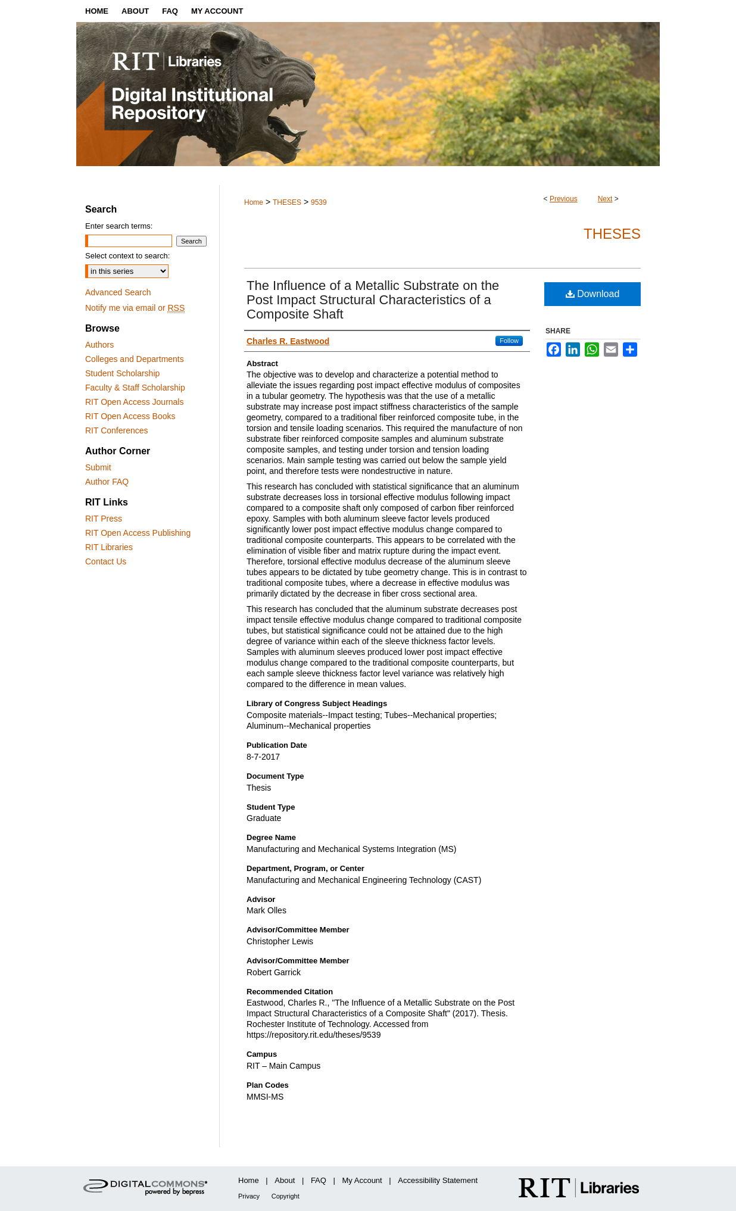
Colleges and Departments (134, 359)
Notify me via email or (135, 308)
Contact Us (105, 561)
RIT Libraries (109, 547)
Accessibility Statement (438, 1180)
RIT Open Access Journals (134, 402)
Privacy (249, 1196)
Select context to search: (127, 255)
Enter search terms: (118, 225)
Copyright (286, 1196)
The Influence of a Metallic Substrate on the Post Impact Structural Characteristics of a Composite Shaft (373, 300)
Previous (564, 199)
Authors (99, 344)
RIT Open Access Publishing (138, 533)
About (285, 1180)
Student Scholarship (122, 373)
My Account (362, 1180)
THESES (287, 202)
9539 (319, 202)
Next (605, 199)
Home (253, 202)
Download (593, 294)
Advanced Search (118, 292)
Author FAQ (107, 481)
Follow (509, 340)
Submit (98, 467)
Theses (612, 234)
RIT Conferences (116, 430)
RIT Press (103, 518)
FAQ (318, 1180)
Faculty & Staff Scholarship (135, 387)
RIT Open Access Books (130, 416)
